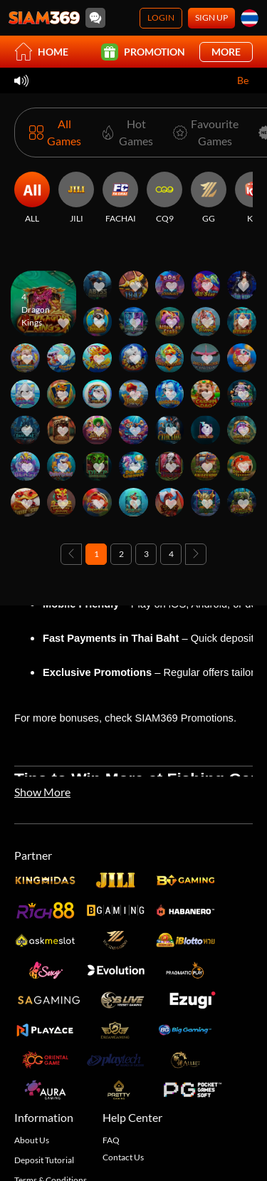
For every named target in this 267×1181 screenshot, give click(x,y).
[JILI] (76, 198)
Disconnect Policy (47, 1150)
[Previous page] (71, 554)
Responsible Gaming (52, 1133)
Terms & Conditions (50, 1098)
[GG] (208, 198)
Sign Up (211, 17)
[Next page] (195, 554)
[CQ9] (164, 198)
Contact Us (123, 1076)
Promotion (143, 52)
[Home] (44, 18)
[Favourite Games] (203, 132)
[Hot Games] (124, 132)
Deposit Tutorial (44, 1078)
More (226, 52)
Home (41, 52)
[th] (249, 18)
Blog (22, 1167)
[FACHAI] (120, 198)
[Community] (95, 18)
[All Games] (55, 132)
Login (160, 17)
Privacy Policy (40, 1115)
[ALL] (32, 198)
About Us (31, 1058)
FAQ (111, 1058)
